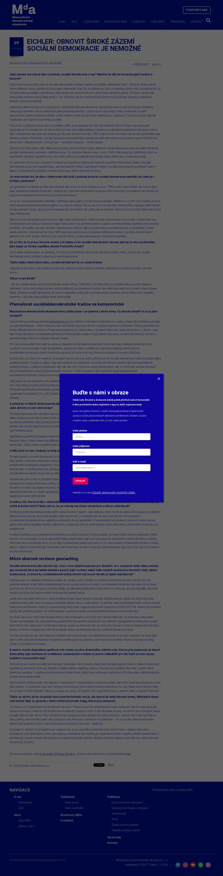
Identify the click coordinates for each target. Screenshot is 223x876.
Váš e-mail (79, 461)
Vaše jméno (80, 430)
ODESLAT (80, 481)
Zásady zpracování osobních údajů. (114, 492)
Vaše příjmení (81, 446)
